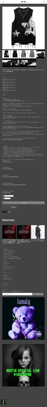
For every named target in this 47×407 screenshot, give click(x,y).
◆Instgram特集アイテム (8, 253)
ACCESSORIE (6, 263)
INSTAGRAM (6, 283)
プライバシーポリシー (7, 277)
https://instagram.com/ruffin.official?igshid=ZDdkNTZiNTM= (14, 184)
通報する (9, 211)
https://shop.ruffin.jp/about (7, 168)
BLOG (5, 274)
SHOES (5, 265)
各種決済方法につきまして (8, 249)
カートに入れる (23, 202)
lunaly (5, 286)
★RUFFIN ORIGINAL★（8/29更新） (11, 256)
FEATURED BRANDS (8, 268)
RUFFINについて (6, 272)
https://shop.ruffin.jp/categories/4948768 (10, 176)
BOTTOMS (6, 261)
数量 (3, 198)
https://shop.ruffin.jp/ (6, 192)
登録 (38, 294)
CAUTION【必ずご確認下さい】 (9, 251)
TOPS (5, 260)
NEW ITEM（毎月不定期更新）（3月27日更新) (12, 258)
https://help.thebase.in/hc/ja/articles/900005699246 (12, 139)
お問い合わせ (6, 275)
